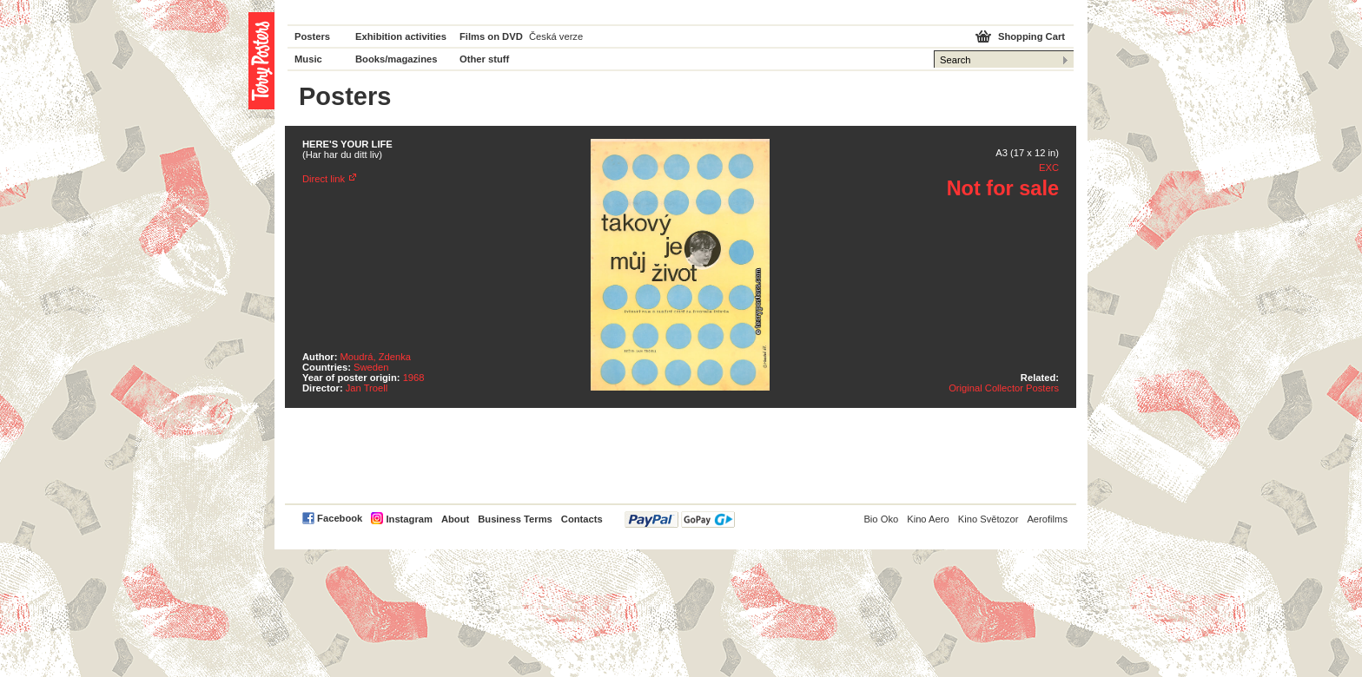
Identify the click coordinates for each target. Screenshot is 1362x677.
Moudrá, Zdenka (375, 357)
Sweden (371, 367)
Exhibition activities (400, 36)
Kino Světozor (988, 519)
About (455, 519)
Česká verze (556, 36)
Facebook (339, 518)
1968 (414, 377)
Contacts (582, 519)
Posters (312, 36)
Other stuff (484, 59)
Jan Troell (367, 388)
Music (308, 59)
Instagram (409, 519)
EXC (1049, 167)
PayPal (680, 519)
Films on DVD (491, 36)
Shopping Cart (1031, 36)
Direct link (323, 179)
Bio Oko (880, 519)
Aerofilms (1047, 519)
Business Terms (515, 519)
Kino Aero (928, 519)
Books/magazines (396, 59)
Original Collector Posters (1004, 388)
